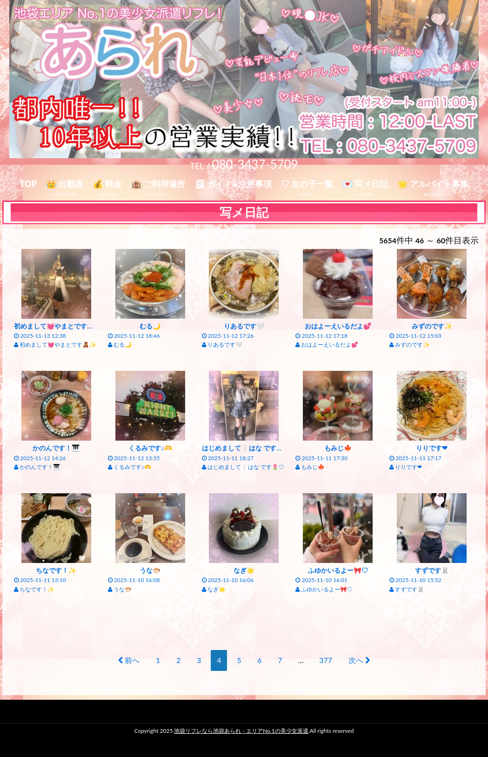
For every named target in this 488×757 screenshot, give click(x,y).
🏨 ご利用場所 (158, 184)
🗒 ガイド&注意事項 (233, 184)
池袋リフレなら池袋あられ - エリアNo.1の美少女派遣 (241, 730)
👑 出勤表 (64, 184)
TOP (28, 184)
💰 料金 (107, 184)
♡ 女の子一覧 (307, 184)
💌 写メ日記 (365, 184)
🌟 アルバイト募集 (432, 184)
